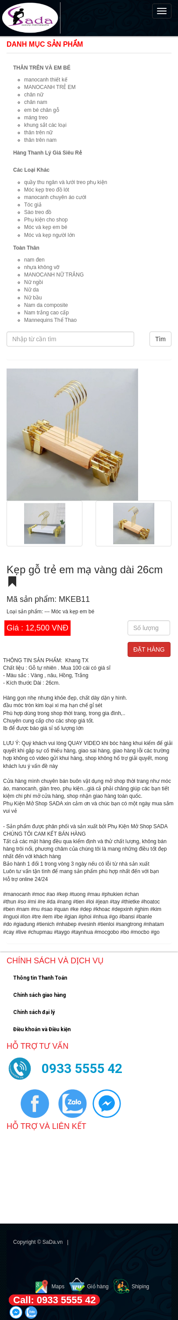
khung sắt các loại (45, 125)
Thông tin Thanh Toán (40, 978)
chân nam (35, 102)
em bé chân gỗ (41, 110)
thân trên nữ (38, 132)
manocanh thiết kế (46, 80)
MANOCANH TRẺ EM (49, 87)
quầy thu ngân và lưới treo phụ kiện (65, 182)
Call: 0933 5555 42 (54, 1299)
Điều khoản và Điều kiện (42, 1029)
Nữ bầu (33, 298)
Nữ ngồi (33, 282)
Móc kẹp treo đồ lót (46, 190)
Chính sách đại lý (34, 1012)
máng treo (36, 117)
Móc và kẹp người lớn (49, 235)
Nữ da (31, 290)
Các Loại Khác (31, 170)
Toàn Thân (26, 248)
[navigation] (89, 18)
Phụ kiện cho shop (46, 220)
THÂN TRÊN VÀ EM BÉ (42, 68)
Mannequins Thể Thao (50, 320)
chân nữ (33, 95)
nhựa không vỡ (41, 267)
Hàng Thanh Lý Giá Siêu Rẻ (47, 153)
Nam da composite (46, 305)
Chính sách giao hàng (39, 995)
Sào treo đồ (37, 212)
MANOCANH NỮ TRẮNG (54, 275)
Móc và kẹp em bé (45, 227)
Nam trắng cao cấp (46, 313)
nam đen (34, 260)
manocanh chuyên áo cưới (55, 197)
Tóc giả (33, 205)
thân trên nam (40, 140)
